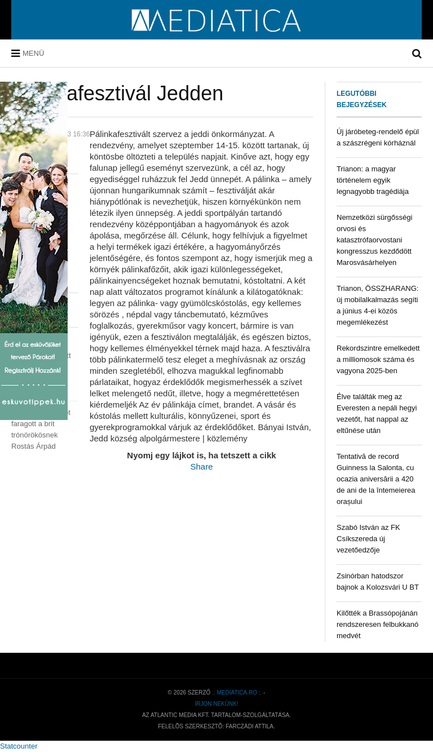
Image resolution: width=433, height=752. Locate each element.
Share (201, 466)
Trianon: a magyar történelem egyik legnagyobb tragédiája (373, 180)
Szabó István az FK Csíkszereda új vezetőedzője (368, 538)
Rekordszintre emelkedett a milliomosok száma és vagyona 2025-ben (378, 359)
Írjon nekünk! (216, 704)
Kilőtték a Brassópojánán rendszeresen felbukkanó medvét (377, 624)
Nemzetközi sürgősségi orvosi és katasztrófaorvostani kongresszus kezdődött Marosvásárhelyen (374, 240)
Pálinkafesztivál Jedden (117, 93)
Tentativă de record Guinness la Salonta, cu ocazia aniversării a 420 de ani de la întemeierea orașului (376, 479)
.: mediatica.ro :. (237, 692)
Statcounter (19, 746)
